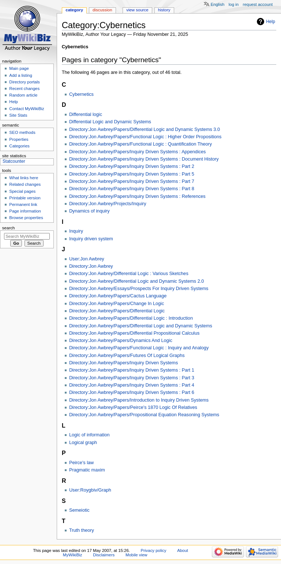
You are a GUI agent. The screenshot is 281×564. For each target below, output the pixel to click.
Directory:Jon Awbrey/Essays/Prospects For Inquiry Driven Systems (139, 288)
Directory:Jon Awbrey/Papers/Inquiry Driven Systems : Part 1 (131, 370)
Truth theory (81, 530)
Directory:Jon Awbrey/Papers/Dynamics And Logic (120, 340)
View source (137, 10)
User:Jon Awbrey (86, 259)
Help (270, 21)
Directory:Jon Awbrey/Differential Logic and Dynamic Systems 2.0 (136, 281)
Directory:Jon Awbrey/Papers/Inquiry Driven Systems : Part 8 (131, 188)
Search (8, 228)
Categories (19, 146)
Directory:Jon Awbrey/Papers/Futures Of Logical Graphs (127, 355)
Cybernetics (81, 94)
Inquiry (76, 231)
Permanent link (23, 204)
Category (74, 10)
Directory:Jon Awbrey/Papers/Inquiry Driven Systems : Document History (144, 159)
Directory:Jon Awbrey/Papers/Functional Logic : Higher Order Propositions (145, 136)
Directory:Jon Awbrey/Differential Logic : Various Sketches (128, 273)
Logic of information (89, 434)
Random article (23, 95)
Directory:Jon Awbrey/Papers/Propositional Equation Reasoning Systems (144, 414)
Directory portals (24, 82)
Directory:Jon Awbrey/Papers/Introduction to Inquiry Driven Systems (139, 400)
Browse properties (26, 217)
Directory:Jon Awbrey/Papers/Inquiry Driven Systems (123, 362)
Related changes (25, 184)
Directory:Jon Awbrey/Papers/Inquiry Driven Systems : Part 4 (131, 385)
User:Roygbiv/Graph (90, 490)
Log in (234, 4)
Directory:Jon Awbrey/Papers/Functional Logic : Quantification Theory (140, 144)
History (164, 10)
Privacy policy (153, 550)
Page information (25, 211)
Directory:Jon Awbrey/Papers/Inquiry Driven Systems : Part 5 (131, 174)
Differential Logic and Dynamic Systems (110, 121)
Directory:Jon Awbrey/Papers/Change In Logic (116, 303)
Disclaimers (104, 555)
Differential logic (85, 114)
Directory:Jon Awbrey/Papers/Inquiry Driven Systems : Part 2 (131, 166)
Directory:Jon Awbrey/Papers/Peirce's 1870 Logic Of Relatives (133, 407)
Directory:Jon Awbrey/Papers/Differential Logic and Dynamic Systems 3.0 (144, 129)
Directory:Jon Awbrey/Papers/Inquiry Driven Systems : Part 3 (131, 377)
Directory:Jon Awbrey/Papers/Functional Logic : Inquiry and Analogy (139, 347)
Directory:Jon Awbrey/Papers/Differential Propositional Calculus (134, 333)
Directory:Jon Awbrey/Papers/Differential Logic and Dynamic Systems (140, 325)
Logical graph (83, 442)
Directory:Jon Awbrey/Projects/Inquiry (107, 203)
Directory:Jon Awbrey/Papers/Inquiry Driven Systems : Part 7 (131, 181)
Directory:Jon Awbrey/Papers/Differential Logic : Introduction (131, 318)
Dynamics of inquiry (89, 211)
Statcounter (14, 161)
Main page (19, 68)
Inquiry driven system (91, 238)
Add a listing (20, 75)
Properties (18, 139)
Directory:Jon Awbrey (91, 266)
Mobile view (136, 555)
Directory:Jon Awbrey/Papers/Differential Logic (117, 310)
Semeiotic (79, 510)
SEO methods (22, 132)
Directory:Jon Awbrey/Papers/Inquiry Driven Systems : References (137, 196)
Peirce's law (81, 462)
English (218, 4)
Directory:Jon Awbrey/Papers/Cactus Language (117, 295)
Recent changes (24, 88)
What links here (23, 178)
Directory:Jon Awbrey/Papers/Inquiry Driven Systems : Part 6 (131, 392)
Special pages (22, 191)
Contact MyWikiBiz (26, 108)
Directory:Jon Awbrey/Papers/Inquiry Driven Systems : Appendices (137, 151)
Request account (258, 4)
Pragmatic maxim (87, 470)
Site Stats (18, 115)
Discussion (102, 10)
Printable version (24, 198)
